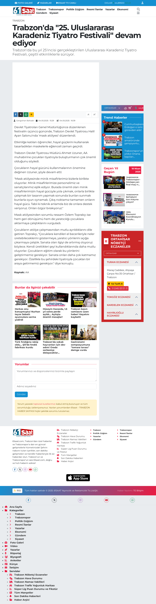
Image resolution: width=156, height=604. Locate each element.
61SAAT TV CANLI (66, 3)
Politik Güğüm (75, 9)
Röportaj (13, 553)
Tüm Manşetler (67, 455)
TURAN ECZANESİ (118, 262)
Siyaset (53, 12)
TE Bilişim (138, 490)
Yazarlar (110, 9)
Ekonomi (122, 9)
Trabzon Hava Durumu (71, 436)
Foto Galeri (14, 542)
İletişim (12, 567)
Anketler (13, 560)
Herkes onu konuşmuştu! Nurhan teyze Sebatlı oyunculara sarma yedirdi (27, 314)
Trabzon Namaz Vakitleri (71, 439)
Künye (11, 564)
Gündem (41, 12)
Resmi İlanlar (95, 9)
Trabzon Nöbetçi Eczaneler (29, 574)
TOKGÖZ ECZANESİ (118, 297)
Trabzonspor (56, 9)
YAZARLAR (44, 3)
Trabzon (41, 9)
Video (11, 546)
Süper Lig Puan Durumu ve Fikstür (34, 589)
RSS (17, 490)
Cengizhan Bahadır (25, 120)
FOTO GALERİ (23, 3)
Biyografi (13, 557)
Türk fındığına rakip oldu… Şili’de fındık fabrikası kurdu (26, 345)
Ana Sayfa (13, 506)
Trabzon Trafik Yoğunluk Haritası (32, 585)
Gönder (21, 394)
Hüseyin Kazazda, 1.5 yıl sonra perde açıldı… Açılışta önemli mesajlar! (55, 313)
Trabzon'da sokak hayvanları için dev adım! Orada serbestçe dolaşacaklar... (54, 347)
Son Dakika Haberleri (70, 458)
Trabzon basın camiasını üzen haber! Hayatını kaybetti (80, 313)
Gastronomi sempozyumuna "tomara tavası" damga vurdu (80, 346)
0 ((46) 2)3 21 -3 (117, 288)
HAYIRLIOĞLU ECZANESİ (115, 314)
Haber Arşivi (65, 461)
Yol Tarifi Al (115, 284)
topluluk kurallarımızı (44, 404)
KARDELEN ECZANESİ (120, 305)
